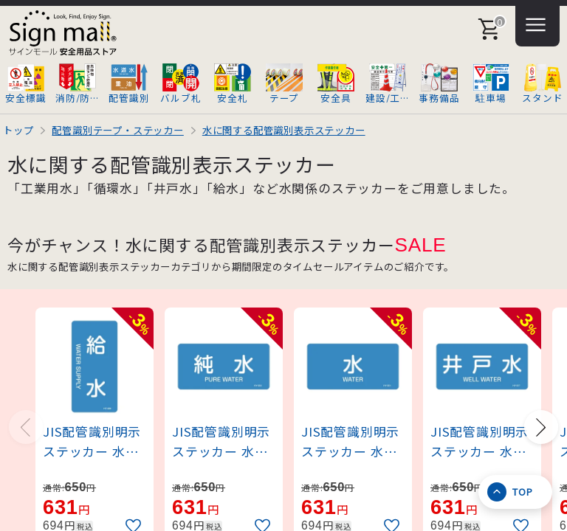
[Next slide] (541, 427)
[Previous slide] (26, 427)
